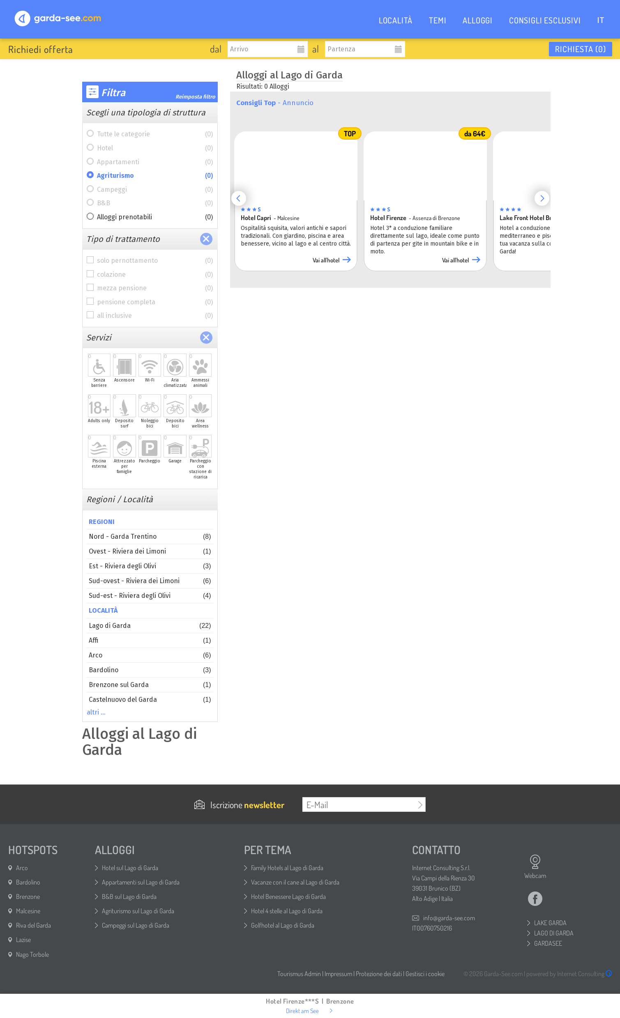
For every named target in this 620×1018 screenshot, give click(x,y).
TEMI (437, 20)
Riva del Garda (33, 925)
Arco (150, 655)
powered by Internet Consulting (569, 974)
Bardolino (150, 670)
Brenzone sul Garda (150, 685)
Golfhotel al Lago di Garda (282, 925)
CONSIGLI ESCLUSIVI (545, 20)
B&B (155, 203)
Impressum (338, 974)
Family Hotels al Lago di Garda (287, 868)
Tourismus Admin (299, 974)
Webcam (535, 867)
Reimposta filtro (195, 97)
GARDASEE (548, 943)
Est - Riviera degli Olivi (150, 566)
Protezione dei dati (379, 974)
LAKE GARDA (550, 923)
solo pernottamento (155, 261)
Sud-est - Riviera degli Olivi (150, 596)
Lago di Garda (150, 625)
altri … (96, 712)
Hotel (155, 148)
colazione (155, 275)
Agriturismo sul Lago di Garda (138, 911)
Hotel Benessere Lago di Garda (288, 896)
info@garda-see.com (449, 918)
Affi (150, 640)
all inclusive (155, 316)
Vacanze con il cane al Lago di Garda (295, 882)
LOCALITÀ (396, 20)
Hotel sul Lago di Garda (130, 868)
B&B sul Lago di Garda (129, 896)
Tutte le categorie (155, 134)
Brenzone (28, 896)
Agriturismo (155, 176)
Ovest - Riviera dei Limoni (150, 551)
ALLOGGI (478, 20)
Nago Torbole (32, 954)
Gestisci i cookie (425, 974)
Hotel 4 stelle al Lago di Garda (287, 911)
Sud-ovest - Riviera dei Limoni (150, 581)
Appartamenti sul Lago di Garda (141, 882)
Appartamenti (155, 162)
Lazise (23, 939)
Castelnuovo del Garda (150, 699)
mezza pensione (155, 288)
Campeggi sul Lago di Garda (135, 925)
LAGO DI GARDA (554, 933)
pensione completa (155, 302)
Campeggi (155, 190)
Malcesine (28, 911)
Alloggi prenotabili (155, 217)
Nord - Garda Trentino (150, 536)
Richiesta (580, 49)
